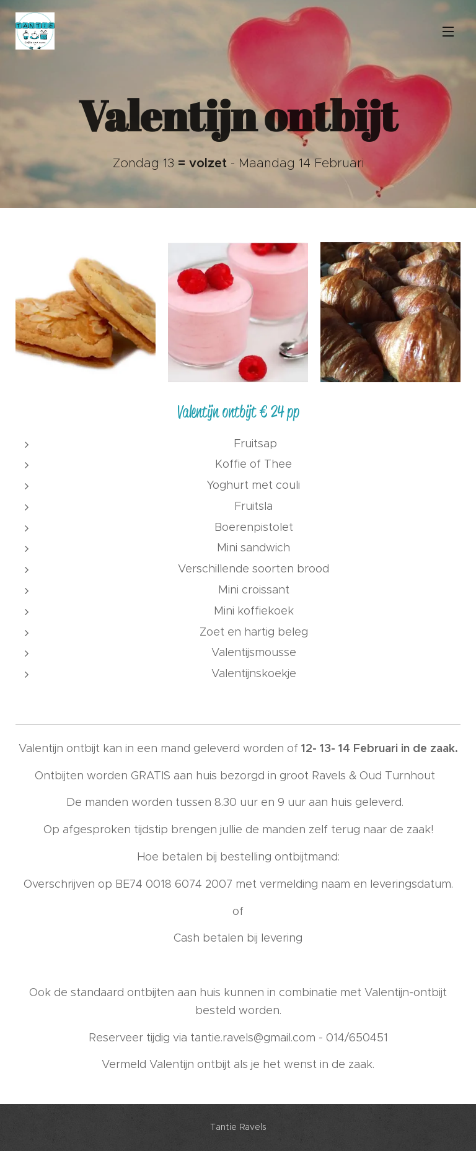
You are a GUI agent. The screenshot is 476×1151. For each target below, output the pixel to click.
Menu (448, 31)
